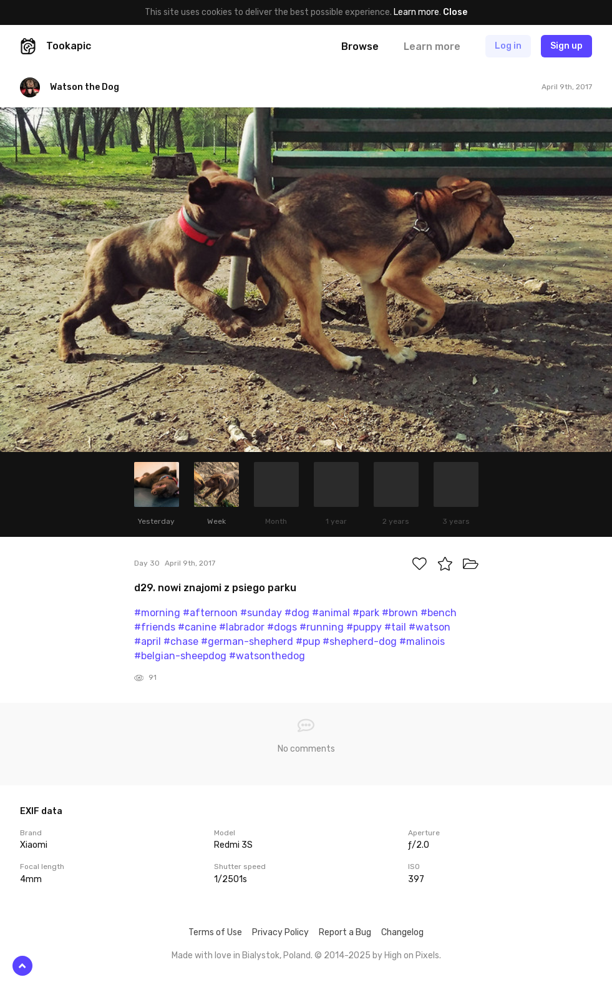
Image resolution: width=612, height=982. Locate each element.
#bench (438, 613)
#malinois (422, 641)
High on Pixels (411, 955)
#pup (308, 641)
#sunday (261, 613)
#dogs (282, 627)
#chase (180, 641)
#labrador (242, 627)
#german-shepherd (247, 641)
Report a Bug (345, 932)
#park (365, 613)
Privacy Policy (280, 932)
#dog (296, 613)
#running (321, 627)
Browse (360, 46)
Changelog (402, 932)
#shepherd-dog (360, 641)
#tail (395, 627)
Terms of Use (215, 932)
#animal (331, 613)
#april (147, 641)
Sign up (566, 46)
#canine (197, 627)
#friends (154, 627)
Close (455, 12)
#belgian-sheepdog (180, 656)
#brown (400, 613)
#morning (157, 613)
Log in (508, 46)
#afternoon (210, 613)
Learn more (416, 12)
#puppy (364, 627)
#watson (429, 627)
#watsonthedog (267, 656)
